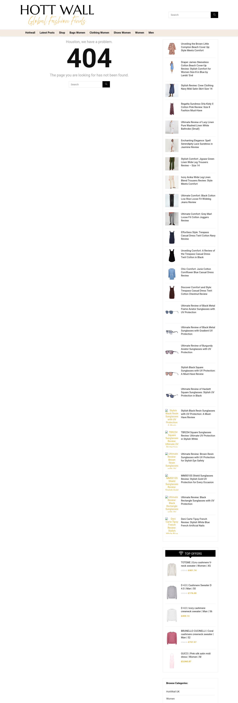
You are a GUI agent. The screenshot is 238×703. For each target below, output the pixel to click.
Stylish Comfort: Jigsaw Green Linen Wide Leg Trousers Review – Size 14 (197, 162)
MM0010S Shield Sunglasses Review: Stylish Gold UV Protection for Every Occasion (197, 464)
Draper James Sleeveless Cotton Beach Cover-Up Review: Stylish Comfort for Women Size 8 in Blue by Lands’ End (196, 69)
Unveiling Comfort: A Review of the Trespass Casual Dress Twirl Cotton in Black (198, 254)
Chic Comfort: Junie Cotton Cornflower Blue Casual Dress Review (197, 272)
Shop (62, 32)
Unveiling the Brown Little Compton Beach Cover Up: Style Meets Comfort (195, 47)
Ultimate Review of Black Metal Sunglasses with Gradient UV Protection (198, 330)
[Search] (214, 15)
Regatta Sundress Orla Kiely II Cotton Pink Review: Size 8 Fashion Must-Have (197, 107)
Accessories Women (180, 673)
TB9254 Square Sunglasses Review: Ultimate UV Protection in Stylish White (198, 430)
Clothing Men (176, 687)
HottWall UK (172, 639)
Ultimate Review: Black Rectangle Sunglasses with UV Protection (197, 481)
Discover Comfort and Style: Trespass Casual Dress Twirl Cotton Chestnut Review (196, 290)
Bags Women (77, 32)
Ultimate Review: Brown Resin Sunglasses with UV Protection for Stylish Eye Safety (198, 447)
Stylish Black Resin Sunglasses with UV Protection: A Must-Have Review (198, 414)
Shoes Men (175, 694)
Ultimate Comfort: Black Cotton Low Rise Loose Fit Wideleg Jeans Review (198, 199)
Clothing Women (99, 32)
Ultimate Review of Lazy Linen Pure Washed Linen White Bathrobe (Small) (197, 125)
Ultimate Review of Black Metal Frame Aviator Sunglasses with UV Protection (198, 309)
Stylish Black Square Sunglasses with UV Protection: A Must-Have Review (198, 370)
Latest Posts (47, 32)
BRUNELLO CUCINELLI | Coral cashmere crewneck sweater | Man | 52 (197, 589)
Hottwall (30, 32)
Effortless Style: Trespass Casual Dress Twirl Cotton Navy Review (198, 235)
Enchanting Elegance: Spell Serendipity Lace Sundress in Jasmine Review (197, 144)
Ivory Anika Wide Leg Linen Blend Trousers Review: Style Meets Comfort (197, 180)
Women (139, 32)
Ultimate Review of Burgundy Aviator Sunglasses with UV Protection (197, 349)
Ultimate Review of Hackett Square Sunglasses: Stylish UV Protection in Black (197, 392)
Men (151, 32)
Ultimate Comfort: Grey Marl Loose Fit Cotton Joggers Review (196, 217)
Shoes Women (122, 32)
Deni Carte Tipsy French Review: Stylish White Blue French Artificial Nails (195, 497)
